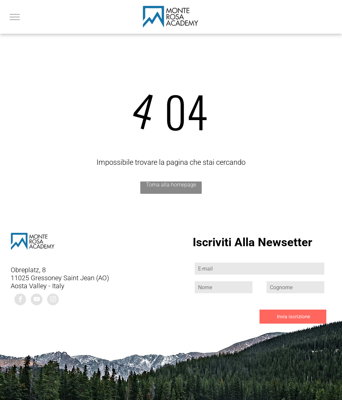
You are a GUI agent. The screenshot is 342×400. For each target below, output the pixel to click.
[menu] (14, 17)
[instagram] (53, 300)
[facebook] (20, 300)
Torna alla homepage (171, 184)
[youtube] (36, 300)
